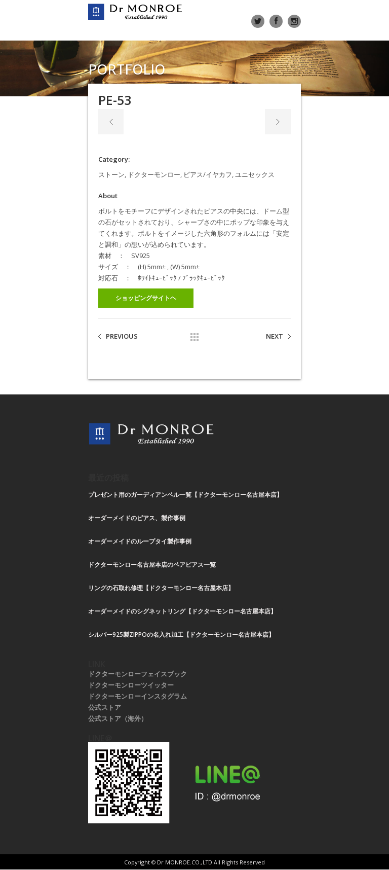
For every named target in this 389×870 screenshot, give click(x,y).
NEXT (274, 336)
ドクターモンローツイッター (131, 685)
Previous (111, 121)
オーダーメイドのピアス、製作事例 (136, 518)
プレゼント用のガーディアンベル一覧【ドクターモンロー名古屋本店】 (185, 494)
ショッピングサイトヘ (145, 298)
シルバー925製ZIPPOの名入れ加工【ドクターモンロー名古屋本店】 (181, 634)
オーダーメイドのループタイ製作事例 (139, 541)
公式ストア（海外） (117, 718)
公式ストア (104, 707)
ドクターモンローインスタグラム (137, 696)
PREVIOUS (122, 336)
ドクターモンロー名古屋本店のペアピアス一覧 (152, 564)
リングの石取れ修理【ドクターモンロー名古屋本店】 (161, 588)
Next (278, 121)
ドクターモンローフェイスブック (137, 673)
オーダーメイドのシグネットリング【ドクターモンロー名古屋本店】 (182, 611)
